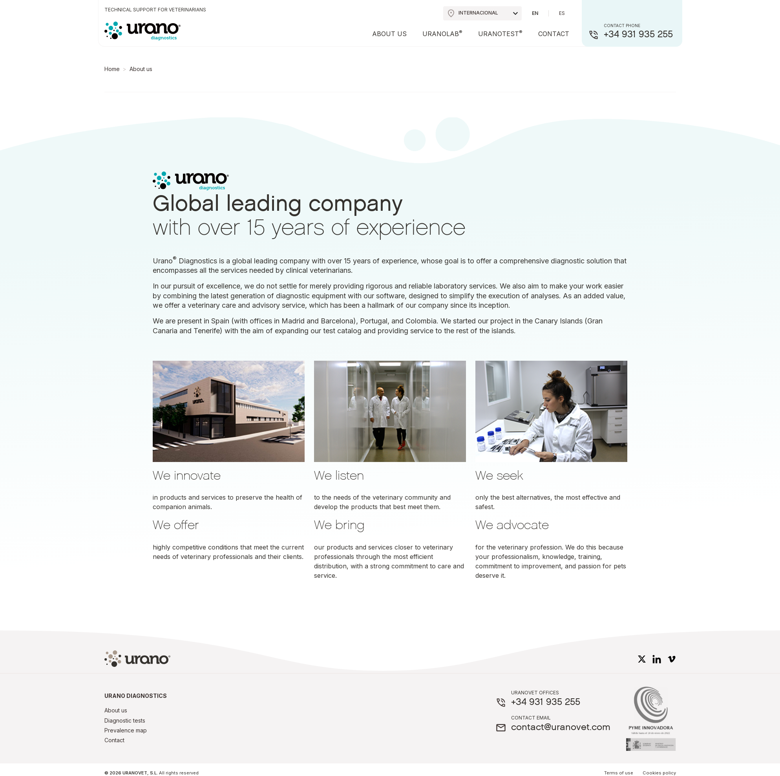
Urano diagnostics (135, 695)
